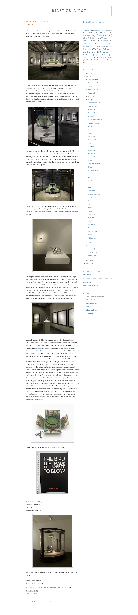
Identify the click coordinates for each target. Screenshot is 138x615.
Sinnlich (101, 57)
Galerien (101, 35)
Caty (89, 143)
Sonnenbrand (92, 106)
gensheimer (87, 282)
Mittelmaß (91, 147)
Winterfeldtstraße (93, 170)
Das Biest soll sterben (90, 285)
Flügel (90, 221)
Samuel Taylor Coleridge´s (45, 351)
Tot (95, 60)
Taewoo (109, 57)
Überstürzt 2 (92, 136)
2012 (88, 76)
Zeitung (109, 60)
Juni (89, 100)
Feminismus (108, 30)
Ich (84, 41)
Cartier (90, 197)
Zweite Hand (92, 150)
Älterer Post (75, 602)
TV (101, 60)
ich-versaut (91, 214)
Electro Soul (92, 130)
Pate (89, 204)
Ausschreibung (93, 157)
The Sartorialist (92, 303)
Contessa (86, 30)
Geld (85, 38)
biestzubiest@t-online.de (93, 22)
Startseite (53, 602)
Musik (99, 46)
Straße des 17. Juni (94, 103)
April (90, 245)
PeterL (99, 49)
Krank (105, 41)
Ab (89, 177)
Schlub (103, 55)
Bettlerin (91, 126)
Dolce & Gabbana (94, 194)
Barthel (90, 235)
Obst (107, 46)
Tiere (88, 60)
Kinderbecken (92, 231)
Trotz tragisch (92, 113)
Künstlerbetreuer (93, 228)
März (90, 249)
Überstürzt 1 (92, 140)
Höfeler (90, 208)
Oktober (91, 86)
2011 (88, 260)
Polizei (109, 49)
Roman (105, 52)
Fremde (103, 32)
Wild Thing (91, 218)
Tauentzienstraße (93, 123)
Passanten (87, 49)
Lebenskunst (87, 46)
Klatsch (94, 41)
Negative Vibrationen (95, 120)
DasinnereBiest (97, 30)
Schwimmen (88, 57)
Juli (89, 96)
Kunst (35, 593)
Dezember (91, 79)
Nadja (90, 180)
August (90, 93)
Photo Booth (90, 300)
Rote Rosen (91, 224)
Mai (89, 242)
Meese (90, 211)
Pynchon (91, 184)
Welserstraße (92, 109)
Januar (90, 256)
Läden (103, 44)
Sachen (86, 55)
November (92, 83)
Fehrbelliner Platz (94, 164)
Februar (91, 252)
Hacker (106, 38)
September (92, 90)
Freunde (86, 35)
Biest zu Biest (69, 10)
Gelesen (95, 38)
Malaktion (91, 174)
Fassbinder (91, 191)
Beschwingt (91, 153)
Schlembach (92, 238)
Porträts (91, 51)
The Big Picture (91, 310)
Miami (90, 160)
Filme (90, 32)
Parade (90, 133)
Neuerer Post (30, 602)
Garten (90, 167)
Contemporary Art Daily (95, 296)
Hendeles (91, 116)
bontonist (89, 313)
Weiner (90, 201)
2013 (88, 73)
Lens (88, 307)
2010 (88, 263)
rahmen (87, 275)
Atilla (89, 187)
